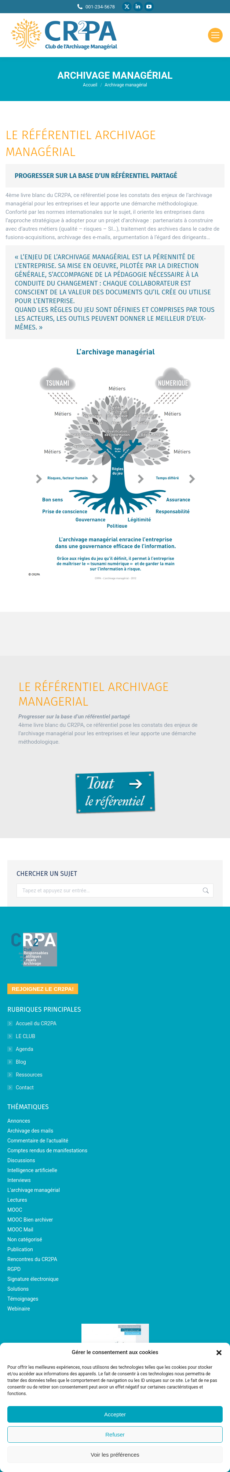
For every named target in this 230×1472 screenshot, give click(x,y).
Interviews (19, 1180)
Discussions (21, 1160)
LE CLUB (25, 1036)
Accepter (115, 1414)
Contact (25, 1087)
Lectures (17, 1200)
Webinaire (18, 1309)
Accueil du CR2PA (36, 1023)
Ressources (29, 1075)
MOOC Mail (20, 1230)
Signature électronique (33, 1279)
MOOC (14, 1210)
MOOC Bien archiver (30, 1220)
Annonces (18, 1121)
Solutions (18, 1289)
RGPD (14, 1269)
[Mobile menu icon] (215, 35)
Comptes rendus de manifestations (47, 1150)
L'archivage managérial (33, 1190)
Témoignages (23, 1299)
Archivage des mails (30, 1131)
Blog (21, 1062)
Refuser (115, 1434)
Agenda (24, 1049)
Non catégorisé (24, 1239)
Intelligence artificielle (32, 1170)
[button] (219, 1352)
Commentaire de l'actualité (37, 1141)
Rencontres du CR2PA (32, 1259)
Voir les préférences (115, 1454)
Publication (20, 1249)
